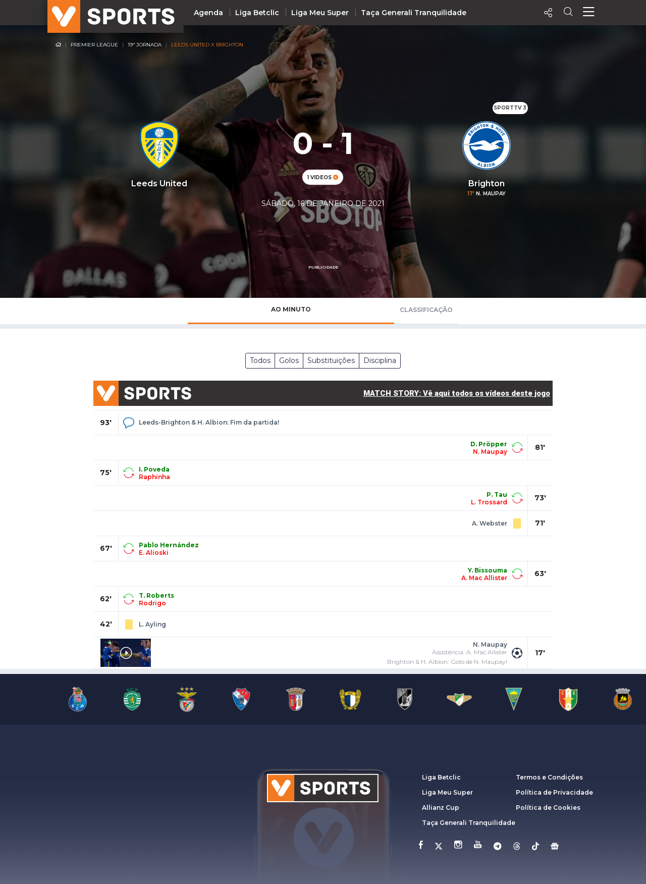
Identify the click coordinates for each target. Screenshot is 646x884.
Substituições (331, 360)
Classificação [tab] (426, 310)
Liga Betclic (257, 12)
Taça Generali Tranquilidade (413, 12)
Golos (289, 360)
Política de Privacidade (554, 792)
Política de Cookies (548, 807)
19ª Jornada (145, 44)
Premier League (94, 44)
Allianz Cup (440, 807)
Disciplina (379, 360)
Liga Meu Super (320, 12)
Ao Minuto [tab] (291, 309)
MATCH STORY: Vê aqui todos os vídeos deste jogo (456, 393)
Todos (260, 360)
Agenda (208, 12)
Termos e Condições (549, 777)
